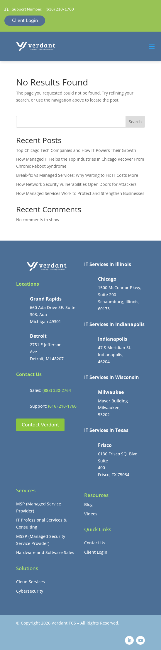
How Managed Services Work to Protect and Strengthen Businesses (80, 193)
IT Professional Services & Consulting (41, 523)
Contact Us (94, 543)
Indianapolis (112, 339)
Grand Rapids (46, 299)
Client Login (25, 20)
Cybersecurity (29, 591)
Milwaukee (111, 392)
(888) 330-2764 (57, 390)
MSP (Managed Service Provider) (38, 507)
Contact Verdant (40, 424)
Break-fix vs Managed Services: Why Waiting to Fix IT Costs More (77, 175)
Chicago (107, 279)
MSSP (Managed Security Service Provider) (40, 540)
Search (135, 121)
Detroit (38, 336)
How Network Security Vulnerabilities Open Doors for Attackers (76, 184)
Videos (90, 514)
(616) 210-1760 (59, 9)
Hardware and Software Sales (45, 552)
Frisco (105, 445)
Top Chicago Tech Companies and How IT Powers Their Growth (76, 150)
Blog (88, 504)
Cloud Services (30, 581)
